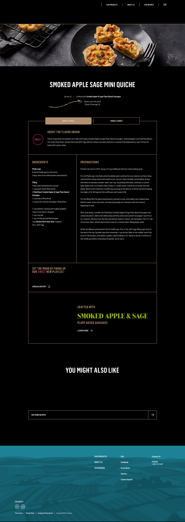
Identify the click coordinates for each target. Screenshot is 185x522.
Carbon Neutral (127, 479)
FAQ (122, 456)
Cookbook (124, 462)
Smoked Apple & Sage (112, 315)
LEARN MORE (82, 331)
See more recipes (38, 415)
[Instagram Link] (17, 507)
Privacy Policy (30, 513)
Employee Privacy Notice (45, 513)
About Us (131, 5)
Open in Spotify (39, 287)
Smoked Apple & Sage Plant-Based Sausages (103, 96)
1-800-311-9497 (157, 464)
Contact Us (156, 456)
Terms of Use (19, 513)
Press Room (125, 468)
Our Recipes (149, 5)
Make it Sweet (116, 121)
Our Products (112, 5)
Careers (124, 473)
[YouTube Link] (23, 507)
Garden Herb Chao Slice (45, 221)
